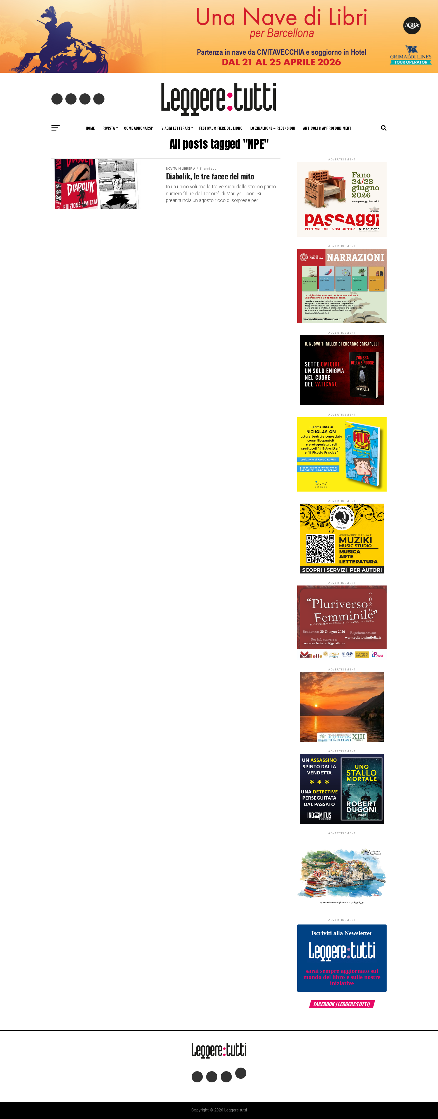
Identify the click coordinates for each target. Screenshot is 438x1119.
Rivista (109, 128)
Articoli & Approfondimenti (328, 128)
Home (90, 128)
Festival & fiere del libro (220, 128)
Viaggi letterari (175, 128)
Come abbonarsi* (139, 128)
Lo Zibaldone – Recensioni (272, 128)
